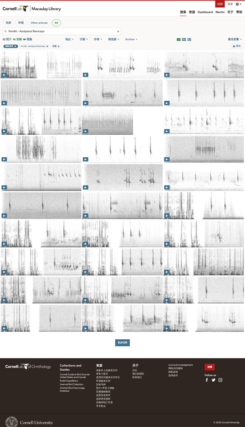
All (56, 22)
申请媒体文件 (103, 381)
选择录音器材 (103, 399)
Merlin (220, 12)
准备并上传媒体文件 (107, 370)
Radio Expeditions (69, 381)
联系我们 (137, 377)
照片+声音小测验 (105, 388)
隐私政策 (173, 372)
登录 (230, 4)
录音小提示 (102, 374)
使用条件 (173, 375)
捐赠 (220, 4)
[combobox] (62, 31)
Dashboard (205, 12)
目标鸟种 (101, 384)
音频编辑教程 (103, 392)
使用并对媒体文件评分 (108, 377)
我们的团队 (138, 374)
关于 (230, 12)
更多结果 (122, 342)
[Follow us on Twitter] (213, 380)
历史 (134, 370)
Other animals (39, 22)
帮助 (239, 12)
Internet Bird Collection (71, 384)
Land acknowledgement (180, 365)
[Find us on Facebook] (207, 380)
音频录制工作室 (104, 402)
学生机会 (101, 406)
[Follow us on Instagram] (220, 380)
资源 (192, 12)
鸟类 (8, 22)
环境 (21, 22)
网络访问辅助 (175, 368)
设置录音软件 (103, 395)
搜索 (183, 12)
